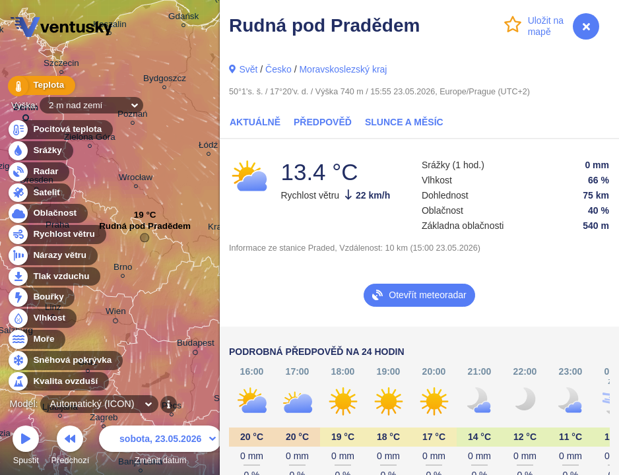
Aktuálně (255, 122)
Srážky (40, 150)
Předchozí (70, 447)
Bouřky (41, 297)
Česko (278, 69)
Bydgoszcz (164, 80)
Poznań (132, 116)
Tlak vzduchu (54, 276)
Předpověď (323, 122)
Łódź (208, 147)
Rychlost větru (56, 234)
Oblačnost (47, 213)
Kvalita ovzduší (58, 381)
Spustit (26, 447)
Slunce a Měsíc (404, 122)
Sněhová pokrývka (65, 360)
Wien (116, 313)
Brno (123, 269)
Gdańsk (183, 18)
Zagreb (104, 419)
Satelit (39, 193)
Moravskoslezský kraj (343, 69)
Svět (248, 69)
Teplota (41, 85)
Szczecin (61, 65)
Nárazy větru (52, 255)
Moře (36, 339)
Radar (38, 171)
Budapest (195, 345)
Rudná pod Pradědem (145, 229)
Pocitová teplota (60, 129)
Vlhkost (41, 318)
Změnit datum (160, 447)
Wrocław (135, 179)
